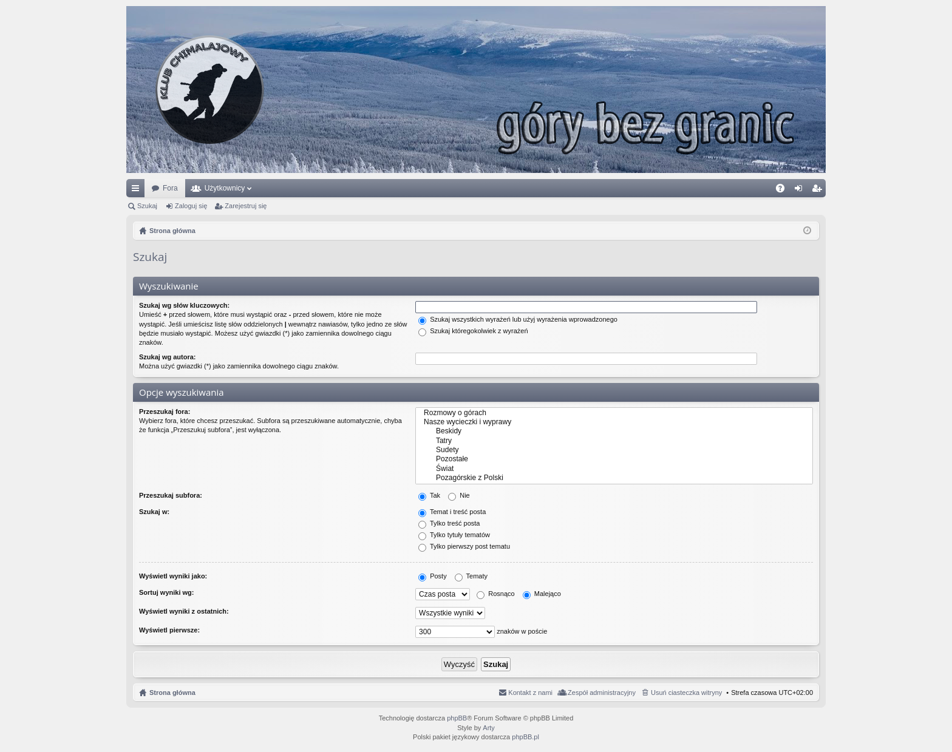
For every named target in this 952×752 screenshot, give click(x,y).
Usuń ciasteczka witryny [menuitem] (686, 692)
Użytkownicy (225, 188)
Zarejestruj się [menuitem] (819, 190)
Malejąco (542, 593)
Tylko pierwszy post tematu (464, 546)
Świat (614, 468)
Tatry (614, 440)
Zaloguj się (191, 205)
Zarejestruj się (246, 205)
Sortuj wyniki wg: (166, 592)
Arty (489, 727)
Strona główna (172, 692)
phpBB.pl (525, 736)
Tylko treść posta (449, 523)
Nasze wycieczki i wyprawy (614, 422)
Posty (432, 576)
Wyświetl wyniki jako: (173, 576)
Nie (459, 495)
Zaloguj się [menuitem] (801, 190)
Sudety (614, 450)
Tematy (471, 576)
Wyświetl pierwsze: (169, 630)
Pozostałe (614, 459)
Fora (170, 188)
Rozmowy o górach (614, 413)
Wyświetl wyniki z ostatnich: (184, 611)
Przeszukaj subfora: (170, 495)
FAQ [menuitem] (784, 190)
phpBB (457, 718)
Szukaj (147, 205)
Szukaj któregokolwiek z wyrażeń (473, 330)
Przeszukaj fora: (164, 411)
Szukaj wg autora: (167, 357)
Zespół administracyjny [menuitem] (602, 692)
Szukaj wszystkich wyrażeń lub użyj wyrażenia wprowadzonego (517, 319)
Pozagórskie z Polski (614, 478)
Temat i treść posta (452, 511)
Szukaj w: (154, 511)
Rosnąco (495, 593)
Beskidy (614, 431)
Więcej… (137, 190)
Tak (429, 495)
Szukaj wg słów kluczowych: (184, 305)
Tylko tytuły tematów (454, 534)
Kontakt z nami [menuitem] (530, 692)
